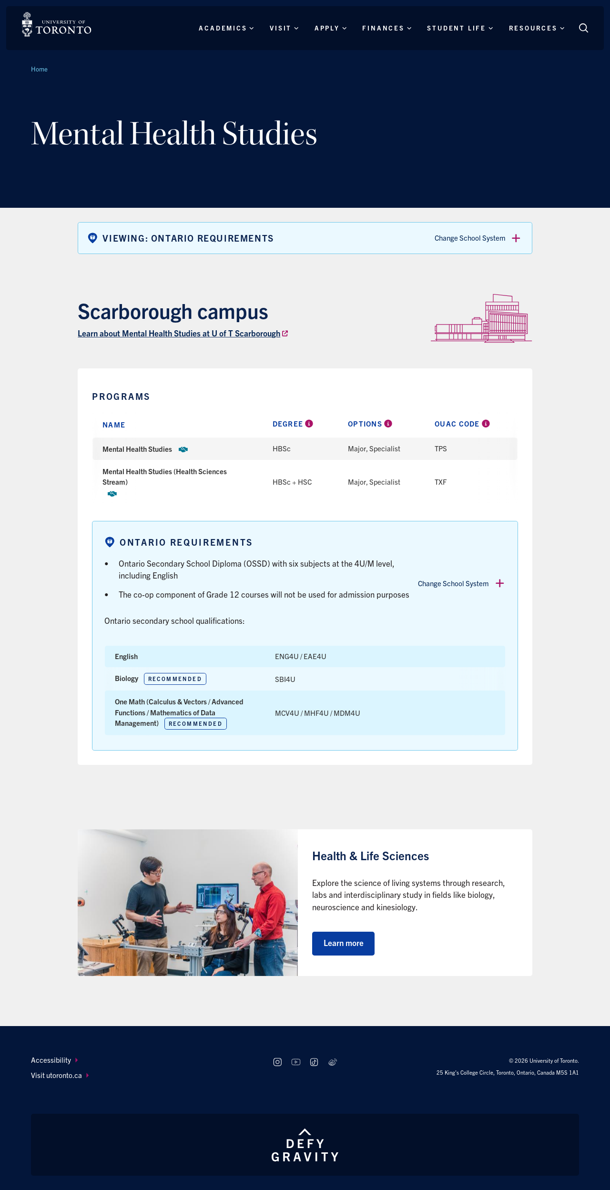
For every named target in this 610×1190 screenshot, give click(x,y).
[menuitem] (143, 1060)
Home (39, 69)
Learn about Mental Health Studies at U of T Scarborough (179, 333)
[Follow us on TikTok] (314, 1062)
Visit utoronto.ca (60, 1074)
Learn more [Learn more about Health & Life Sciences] (344, 942)
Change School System (478, 238)
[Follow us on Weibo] (333, 1062)
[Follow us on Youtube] (296, 1062)
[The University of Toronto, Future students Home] (56, 24)
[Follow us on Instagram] (277, 1062)
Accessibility (54, 1059)
